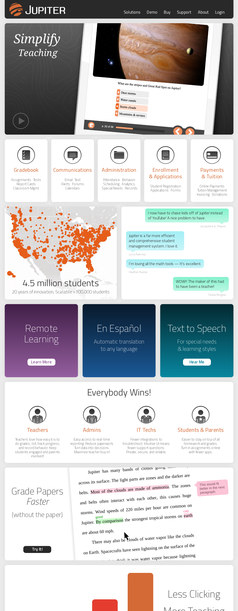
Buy (167, 12)
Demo (152, 12)
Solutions (132, 12)
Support (184, 12)
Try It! (37, 549)
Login (220, 12)
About (203, 12)
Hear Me (196, 362)
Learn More (41, 362)
